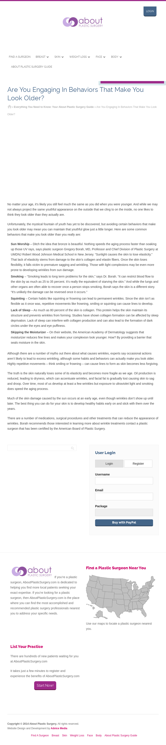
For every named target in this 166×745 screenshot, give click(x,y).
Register (138, 463)
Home (9, 107)
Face (99, 56)
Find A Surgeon (19, 56)
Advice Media (59, 728)
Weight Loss (78, 56)
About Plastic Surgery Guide (31, 66)
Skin (57, 56)
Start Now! (45, 685)
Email (99, 490)
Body (114, 56)
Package (101, 506)
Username (102, 474)
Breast (40, 56)
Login (150, 11)
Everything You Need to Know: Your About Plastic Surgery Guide (54, 106)
